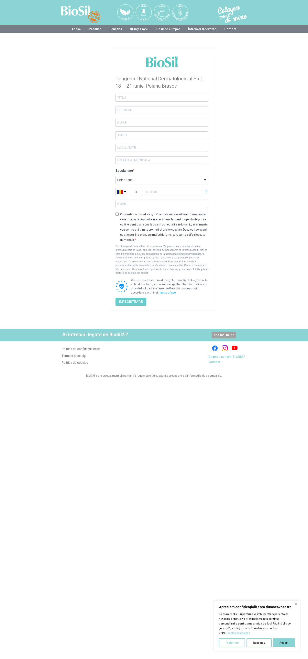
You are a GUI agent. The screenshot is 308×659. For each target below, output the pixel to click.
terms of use (167, 292)
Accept (284, 642)
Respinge (259, 642)
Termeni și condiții (73, 356)
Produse (95, 29)
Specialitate (124, 170)
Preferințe (232, 642)
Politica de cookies (238, 632)
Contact (230, 29)
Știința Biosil (139, 29)
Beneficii (115, 29)
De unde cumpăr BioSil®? (226, 357)
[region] (257, 626)
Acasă (76, 29)
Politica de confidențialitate (80, 349)
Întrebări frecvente (202, 29)
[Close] (296, 604)
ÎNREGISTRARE (131, 301)
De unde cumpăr (168, 29)
